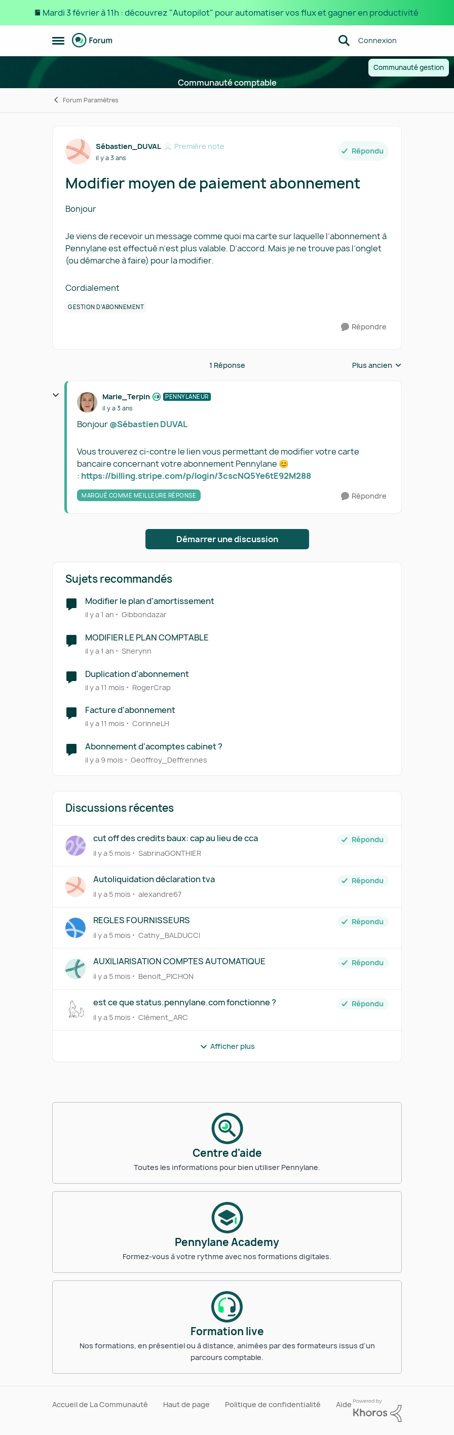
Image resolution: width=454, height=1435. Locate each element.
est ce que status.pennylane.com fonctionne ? (184, 1002)
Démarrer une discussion (227, 539)
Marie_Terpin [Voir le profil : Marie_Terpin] (126, 396)
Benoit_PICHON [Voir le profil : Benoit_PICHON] (166, 976)
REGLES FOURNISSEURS (141, 920)
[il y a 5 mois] (112, 853)
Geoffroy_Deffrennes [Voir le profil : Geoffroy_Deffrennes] (169, 760)
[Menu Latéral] (58, 40)
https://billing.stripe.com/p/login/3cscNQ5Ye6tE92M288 (196, 475)
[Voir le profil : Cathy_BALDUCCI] (75, 928)
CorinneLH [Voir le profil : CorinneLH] (150, 723)
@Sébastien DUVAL (148, 424)
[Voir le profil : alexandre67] (75, 887)
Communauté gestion (408, 67)
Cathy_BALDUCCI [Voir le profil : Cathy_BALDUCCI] (169, 935)
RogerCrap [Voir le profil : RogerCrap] (151, 687)
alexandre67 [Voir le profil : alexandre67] (159, 894)
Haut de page (186, 1404)
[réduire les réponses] (56, 395)
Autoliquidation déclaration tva (154, 879)
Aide (344, 1404)
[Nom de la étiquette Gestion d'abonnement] (105, 307)
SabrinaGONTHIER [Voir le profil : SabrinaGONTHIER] (169, 853)
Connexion (377, 40)
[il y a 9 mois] (104, 759)
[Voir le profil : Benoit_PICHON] (75, 969)
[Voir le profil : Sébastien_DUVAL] (78, 151)
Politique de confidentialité (273, 1404)
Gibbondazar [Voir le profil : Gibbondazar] (144, 614)
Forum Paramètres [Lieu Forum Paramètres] (85, 100)
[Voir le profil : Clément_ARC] (75, 1010)
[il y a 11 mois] (105, 687)
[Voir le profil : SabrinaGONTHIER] (75, 846)
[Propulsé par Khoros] (377, 1410)
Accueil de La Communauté (100, 1404)
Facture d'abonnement (130, 710)
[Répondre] (364, 327)
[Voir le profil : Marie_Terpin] (87, 402)
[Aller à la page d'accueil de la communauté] (92, 40)
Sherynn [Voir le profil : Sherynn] (137, 651)
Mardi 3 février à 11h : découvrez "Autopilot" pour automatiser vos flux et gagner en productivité (231, 12)
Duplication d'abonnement (137, 674)
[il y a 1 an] (99, 614)
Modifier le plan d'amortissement (149, 601)
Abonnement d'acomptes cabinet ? (153, 746)
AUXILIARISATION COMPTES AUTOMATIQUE (179, 961)
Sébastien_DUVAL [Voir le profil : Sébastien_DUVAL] (128, 146)
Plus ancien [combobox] (377, 365)
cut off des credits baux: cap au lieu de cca (175, 838)
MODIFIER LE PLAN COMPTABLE (147, 637)
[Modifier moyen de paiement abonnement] (117, 408)
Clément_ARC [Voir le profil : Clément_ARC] (163, 1017)
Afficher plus (227, 1046)
